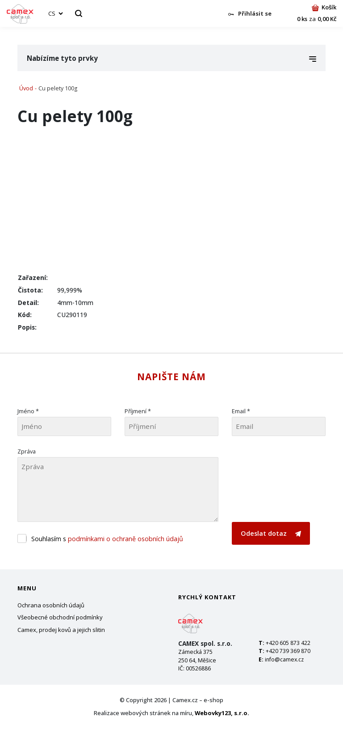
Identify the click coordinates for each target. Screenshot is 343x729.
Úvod (26, 88)
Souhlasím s (107, 538)
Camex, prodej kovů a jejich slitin (61, 630)
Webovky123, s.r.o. (222, 713)
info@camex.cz (284, 659)
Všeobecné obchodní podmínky (60, 617)
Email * (241, 411)
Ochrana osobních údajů (50, 605)
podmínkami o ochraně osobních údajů (125, 538)
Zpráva (26, 451)
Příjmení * (138, 411)
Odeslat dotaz (271, 533)
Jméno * (28, 411)
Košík (324, 7)
